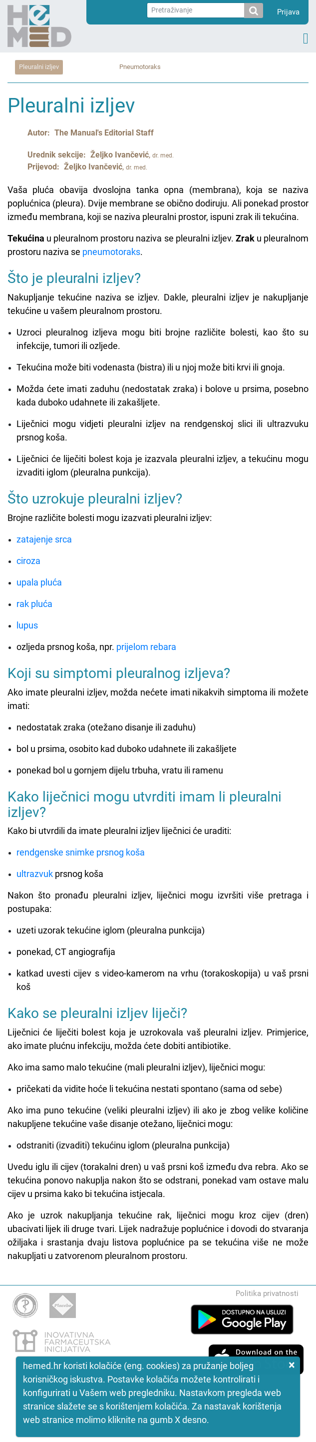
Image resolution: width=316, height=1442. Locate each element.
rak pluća (34, 603)
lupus (27, 625)
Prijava (288, 12)
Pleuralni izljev (39, 66)
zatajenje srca (44, 539)
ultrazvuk (34, 873)
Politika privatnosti (267, 1293)
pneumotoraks (111, 251)
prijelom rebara (146, 647)
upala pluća (39, 582)
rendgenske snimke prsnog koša (80, 852)
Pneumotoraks (140, 66)
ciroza (28, 561)
